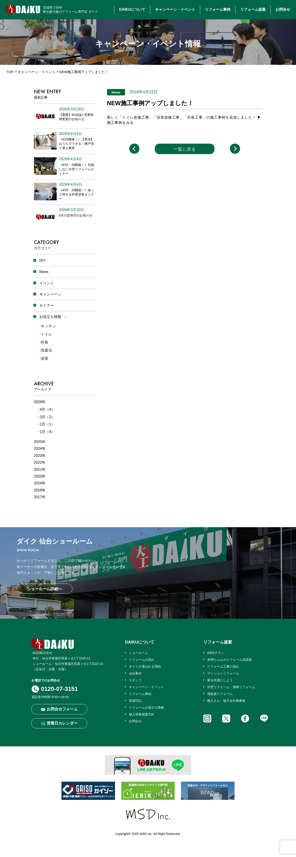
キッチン (48, 326)
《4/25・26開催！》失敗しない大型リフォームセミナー (76, 169)
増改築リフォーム (220, 694)
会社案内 (135, 673)
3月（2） (47, 417)
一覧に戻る (184, 149)
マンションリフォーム (223, 673)
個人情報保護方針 (141, 714)
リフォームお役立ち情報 (146, 707)
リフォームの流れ (141, 659)
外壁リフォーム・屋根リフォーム (231, 687)
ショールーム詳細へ (44, 589)
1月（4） (47, 432)
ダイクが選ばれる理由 (145, 666)
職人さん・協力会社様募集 (226, 700)
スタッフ (135, 680)
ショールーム (138, 653)
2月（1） (47, 424)
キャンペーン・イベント (175, 9)
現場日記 (135, 700)
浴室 (44, 358)
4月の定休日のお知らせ (76, 215)
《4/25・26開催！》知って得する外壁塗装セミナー (76, 194)
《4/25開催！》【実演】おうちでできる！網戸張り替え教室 (76, 143)
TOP (10, 72)
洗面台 (46, 350)
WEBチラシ (215, 653)
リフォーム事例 (217, 9)
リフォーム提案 (253, 9)
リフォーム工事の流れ (223, 666)
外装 (44, 342)
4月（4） (47, 409)
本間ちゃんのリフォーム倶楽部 (229, 659)
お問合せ (283, 9)
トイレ (46, 334)
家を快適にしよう (220, 680)
